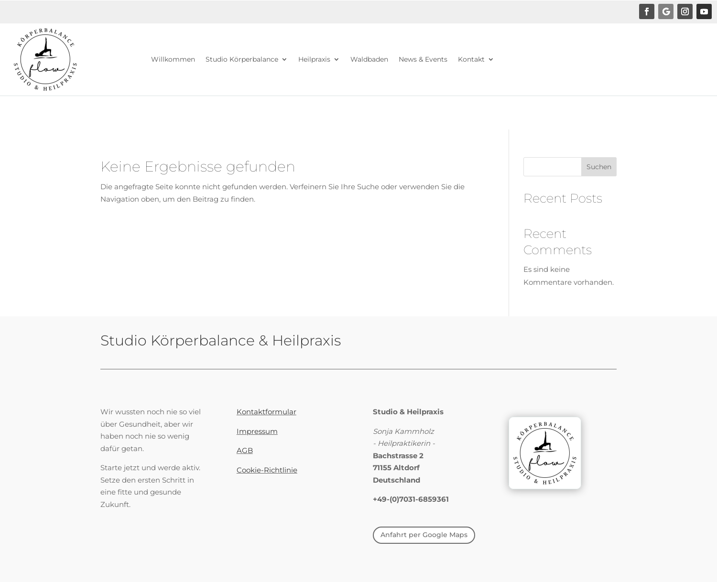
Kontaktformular (266, 411)
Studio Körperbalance (242, 59)
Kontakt (471, 59)
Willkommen (173, 59)
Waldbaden (369, 59)
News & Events (423, 59)
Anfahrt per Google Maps (423, 534)
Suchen (599, 166)
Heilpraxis (314, 59)
